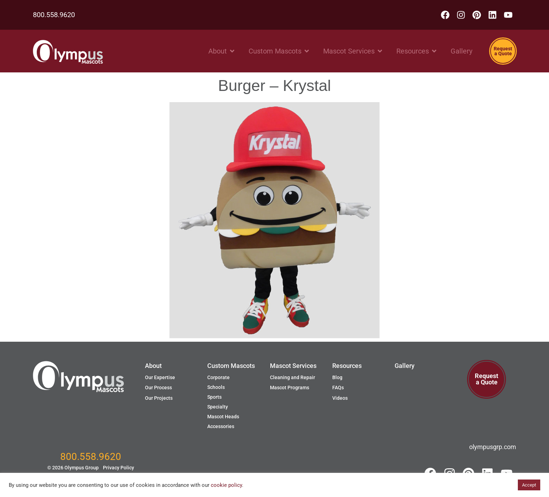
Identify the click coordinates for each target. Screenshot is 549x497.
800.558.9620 (54, 14)
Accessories (220, 426)
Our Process (158, 387)
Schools (216, 387)
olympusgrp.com (492, 446)
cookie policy (226, 485)
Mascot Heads (223, 416)
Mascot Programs (289, 387)
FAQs (338, 387)
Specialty (217, 407)
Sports (214, 397)
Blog (337, 377)
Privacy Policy (118, 467)
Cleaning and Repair (292, 377)
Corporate (218, 377)
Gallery (405, 365)
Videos (340, 398)
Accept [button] (529, 485)
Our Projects (159, 398)
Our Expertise (160, 377)
